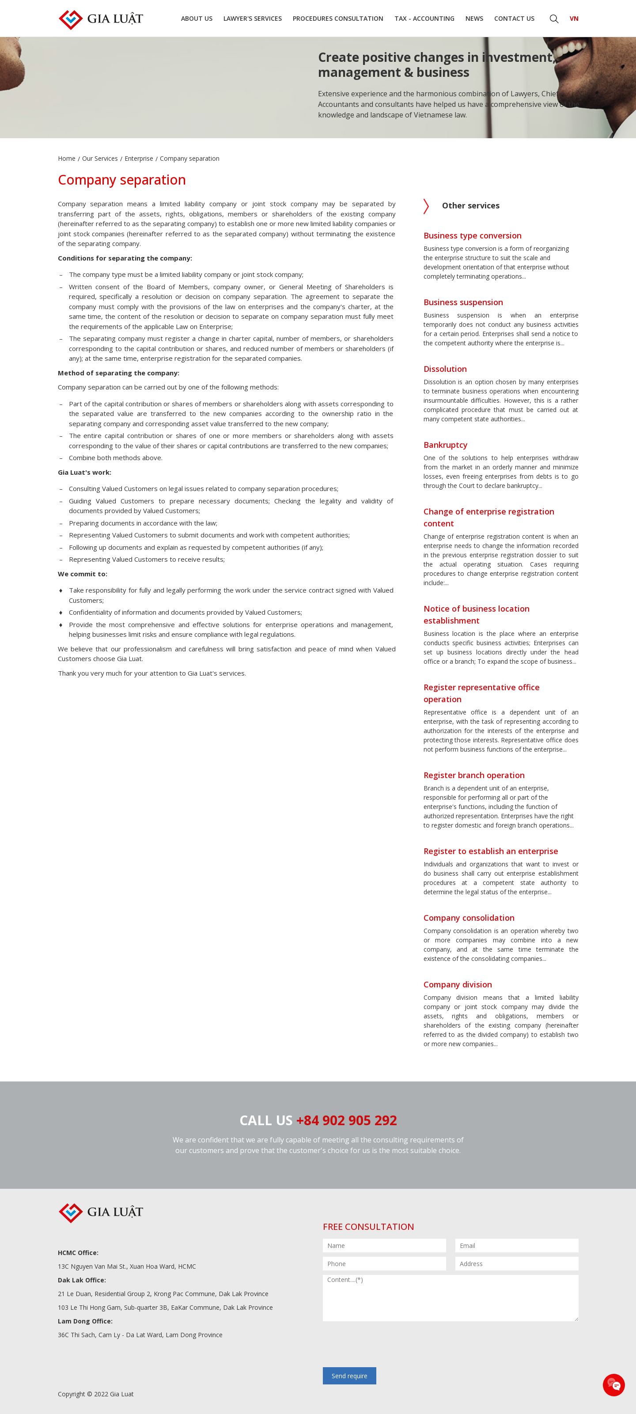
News (474, 18)
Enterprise (139, 158)
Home (67, 158)
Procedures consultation (338, 18)
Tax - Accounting (424, 18)
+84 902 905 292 (346, 1120)
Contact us (514, 18)
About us (196, 18)
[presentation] (390, 1345)
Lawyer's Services (252, 18)
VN (574, 18)
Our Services (100, 158)
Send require (349, 1376)
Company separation (190, 158)
